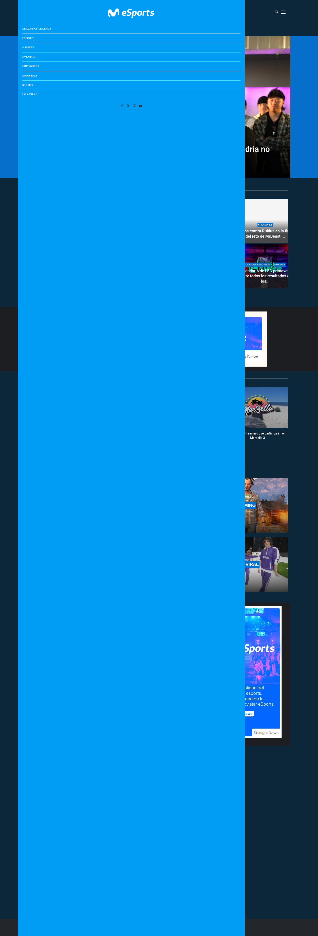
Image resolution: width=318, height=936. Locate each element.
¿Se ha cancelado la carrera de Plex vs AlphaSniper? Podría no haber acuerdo (159, 153)
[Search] (276, 12)
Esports (115, 27)
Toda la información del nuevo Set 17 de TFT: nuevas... (97, 280)
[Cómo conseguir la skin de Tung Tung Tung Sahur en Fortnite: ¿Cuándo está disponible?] (198, 221)
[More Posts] (117, 895)
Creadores (175, 27)
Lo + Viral (237, 27)
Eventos (153, 27)
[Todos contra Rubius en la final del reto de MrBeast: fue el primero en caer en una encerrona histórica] (265, 221)
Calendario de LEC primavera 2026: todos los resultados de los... (265, 275)
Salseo (217, 27)
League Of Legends (88, 27)
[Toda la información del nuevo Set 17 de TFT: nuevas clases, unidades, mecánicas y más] (97, 243)
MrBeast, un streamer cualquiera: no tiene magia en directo (198, 275)
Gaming (135, 27)
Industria (198, 27)
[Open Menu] (283, 12)
